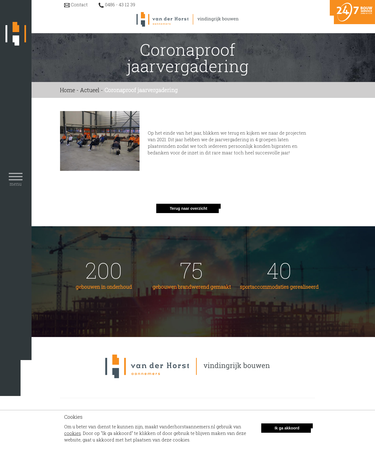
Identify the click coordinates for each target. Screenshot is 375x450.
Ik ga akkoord (287, 428)
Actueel (90, 90)
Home (67, 90)
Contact (79, 4)
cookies (72, 433)
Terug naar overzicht (188, 208)
